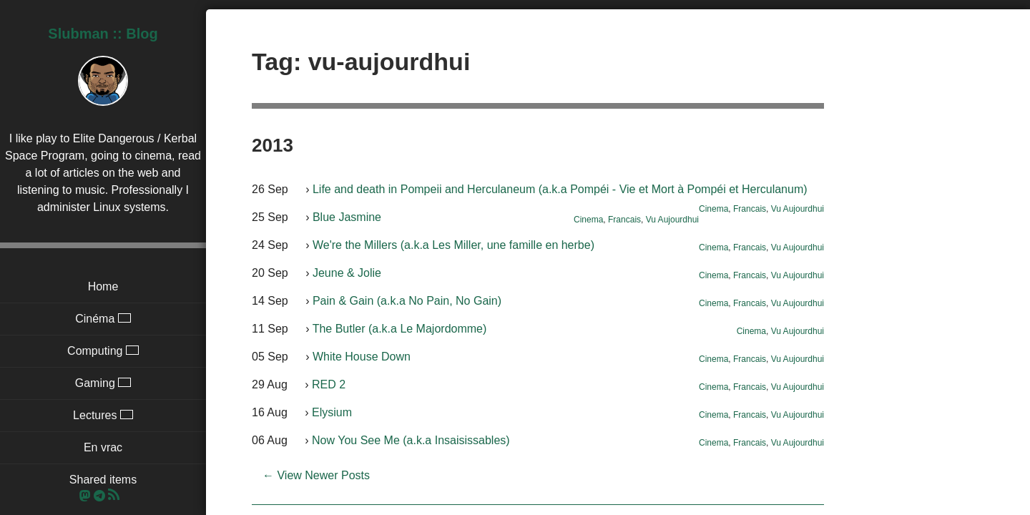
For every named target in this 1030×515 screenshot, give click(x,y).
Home (103, 286)
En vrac (103, 447)
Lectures (103, 415)
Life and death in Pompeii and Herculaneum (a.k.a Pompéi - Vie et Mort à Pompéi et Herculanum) (560, 189)
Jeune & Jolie (347, 273)
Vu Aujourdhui (797, 209)
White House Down (362, 356)
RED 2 (328, 384)
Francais (749, 209)
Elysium (332, 412)
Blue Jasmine (347, 217)
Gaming (103, 383)
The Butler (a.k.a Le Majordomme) (400, 329)
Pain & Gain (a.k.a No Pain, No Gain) (407, 301)
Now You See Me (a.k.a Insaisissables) (411, 440)
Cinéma (103, 319)
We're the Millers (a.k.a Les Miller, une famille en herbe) (453, 245)
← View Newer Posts (316, 475)
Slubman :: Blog (102, 33)
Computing (103, 351)
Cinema (713, 209)
